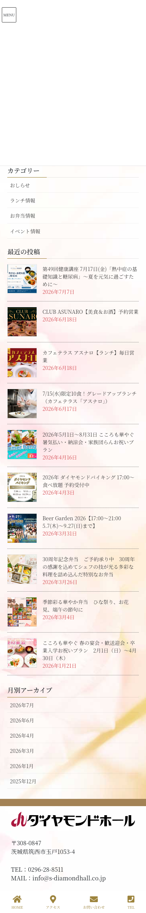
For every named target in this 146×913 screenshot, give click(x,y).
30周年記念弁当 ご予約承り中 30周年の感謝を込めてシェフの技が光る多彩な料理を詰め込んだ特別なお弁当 (88, 566)
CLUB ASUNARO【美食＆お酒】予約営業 (90, 311)
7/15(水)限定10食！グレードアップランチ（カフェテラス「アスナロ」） (89, 397)
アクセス (53, 902)
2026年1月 (22, 766)
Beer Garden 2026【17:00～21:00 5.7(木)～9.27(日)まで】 (84, 521)
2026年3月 (22, 750)
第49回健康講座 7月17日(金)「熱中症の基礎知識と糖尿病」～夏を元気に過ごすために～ (89, 276)
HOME (17, 902)
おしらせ (20, 185)
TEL (131, 902)
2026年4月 (22, 735)
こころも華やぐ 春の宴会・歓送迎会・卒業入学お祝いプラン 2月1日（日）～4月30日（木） (89, 650)
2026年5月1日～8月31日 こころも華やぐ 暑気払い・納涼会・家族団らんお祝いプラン (90, 442)
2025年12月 (23, 781)
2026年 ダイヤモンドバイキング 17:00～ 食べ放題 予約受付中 (88, 481)
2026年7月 (22, 705)
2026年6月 (22, 720)
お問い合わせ (94, 902)
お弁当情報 (22, 215)
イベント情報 (25, 231)
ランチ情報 (22, 200)
